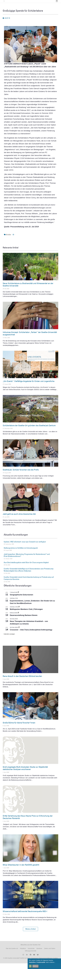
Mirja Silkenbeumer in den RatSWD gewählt (21, 870)
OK (30, 966)
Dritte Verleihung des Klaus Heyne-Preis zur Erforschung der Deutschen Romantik (28, 822)
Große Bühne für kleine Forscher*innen (19, 728)
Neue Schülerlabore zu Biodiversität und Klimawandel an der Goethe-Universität (28, 290)
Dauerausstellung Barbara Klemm (23, 621)
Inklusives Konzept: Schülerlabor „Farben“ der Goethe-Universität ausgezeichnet (30, 339)
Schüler (8, 240)
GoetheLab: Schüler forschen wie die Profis (21, 475)
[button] (30, 935)
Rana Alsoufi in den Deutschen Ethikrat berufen (22, 681)
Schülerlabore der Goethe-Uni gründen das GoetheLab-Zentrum (29, 431)
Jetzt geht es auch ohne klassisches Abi (19, 519)
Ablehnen (35, 966)
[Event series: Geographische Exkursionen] (18, 598)
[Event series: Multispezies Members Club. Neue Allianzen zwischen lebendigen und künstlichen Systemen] (19, 612)
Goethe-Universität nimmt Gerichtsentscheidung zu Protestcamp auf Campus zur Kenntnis (29, 583)
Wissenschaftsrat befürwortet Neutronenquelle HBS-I (25, 917)
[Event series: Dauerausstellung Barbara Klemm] (18, 618)
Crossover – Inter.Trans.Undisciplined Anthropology (31, 635)
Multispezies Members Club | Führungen (26, 615)
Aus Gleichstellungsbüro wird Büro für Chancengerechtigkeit (26, 568)
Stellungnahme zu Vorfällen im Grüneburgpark (21, 553)
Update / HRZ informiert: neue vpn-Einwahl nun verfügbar (25, 547)
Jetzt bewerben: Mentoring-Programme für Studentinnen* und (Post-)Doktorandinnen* (27, 561)
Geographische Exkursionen (21, 600)
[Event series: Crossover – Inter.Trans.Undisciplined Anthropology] (19, 633)
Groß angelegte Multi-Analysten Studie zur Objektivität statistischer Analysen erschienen (25, 773)
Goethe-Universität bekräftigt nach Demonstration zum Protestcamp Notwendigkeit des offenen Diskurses (28, 575)
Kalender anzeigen (9, 639)
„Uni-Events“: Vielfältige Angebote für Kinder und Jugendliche (28, 386)
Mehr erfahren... (50, 962)
